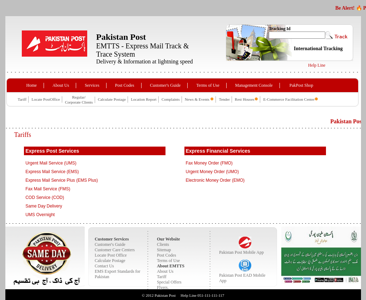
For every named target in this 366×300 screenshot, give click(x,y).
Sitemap (164, 249)
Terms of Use (207, 85)
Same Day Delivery (43, 206)
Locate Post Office (111, 255)
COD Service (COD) (44, 197)
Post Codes (124, 85)
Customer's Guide (165, 85)
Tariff (22, 99)
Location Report (144, 99)
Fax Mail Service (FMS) (47, 188)
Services (92, 85)
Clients (163, 244)
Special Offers (169, 282)
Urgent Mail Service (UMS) (50, 163)
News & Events (198, 99)
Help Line (316, 65)
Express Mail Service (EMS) (52, 171)
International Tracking (318, 48)
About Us (61, 85)
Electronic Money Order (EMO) (215, 180)
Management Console (254, 85)
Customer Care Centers (115, 249)
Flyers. (163, 287)
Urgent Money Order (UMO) (212, 171)
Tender (224, 99)
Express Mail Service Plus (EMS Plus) (61, 180)
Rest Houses (244, 99)
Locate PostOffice (45, 99)
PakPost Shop (301, 85)
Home (31, 85)
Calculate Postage (112, 99)
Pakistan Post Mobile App (241, 252)
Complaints (171, 99)
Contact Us (104, 265)
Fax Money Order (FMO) (209, 163)
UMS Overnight (40, 214)
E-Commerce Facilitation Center (289, 99)
